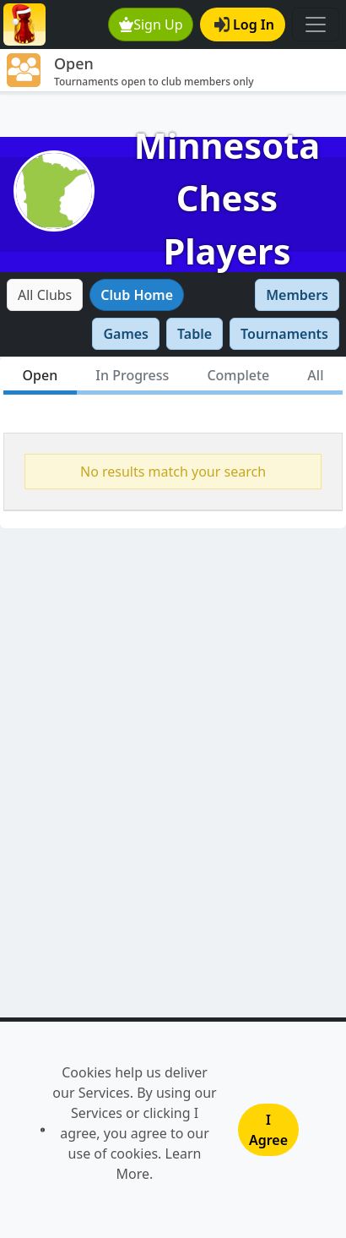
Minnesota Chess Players (227, 198)
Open (40, 375)
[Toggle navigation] (315, 24)
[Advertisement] (173, 116)
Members (297, 295)
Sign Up (151, 24)
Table (194, 333)
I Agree (268, 1129)
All (315, 375)
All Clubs (45, 295)
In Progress (132, 375)
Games (126, 333)
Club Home (136, 295)
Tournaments (284, 333)
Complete (238, 375)
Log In (244, 24)
